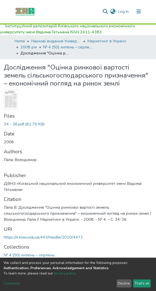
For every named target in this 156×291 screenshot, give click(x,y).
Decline (124, 283)
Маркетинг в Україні (106, 41)
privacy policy (64, 273)
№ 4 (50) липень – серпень (68, 47)
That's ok (141, 283)
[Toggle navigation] (139, 12)
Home (19, 41)
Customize (12, 283)
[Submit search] (105, 11)
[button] (113, 12)
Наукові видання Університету (56, 41)
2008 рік (28, 47)
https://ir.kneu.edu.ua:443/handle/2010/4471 (43, 237)
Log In (124, 11)
